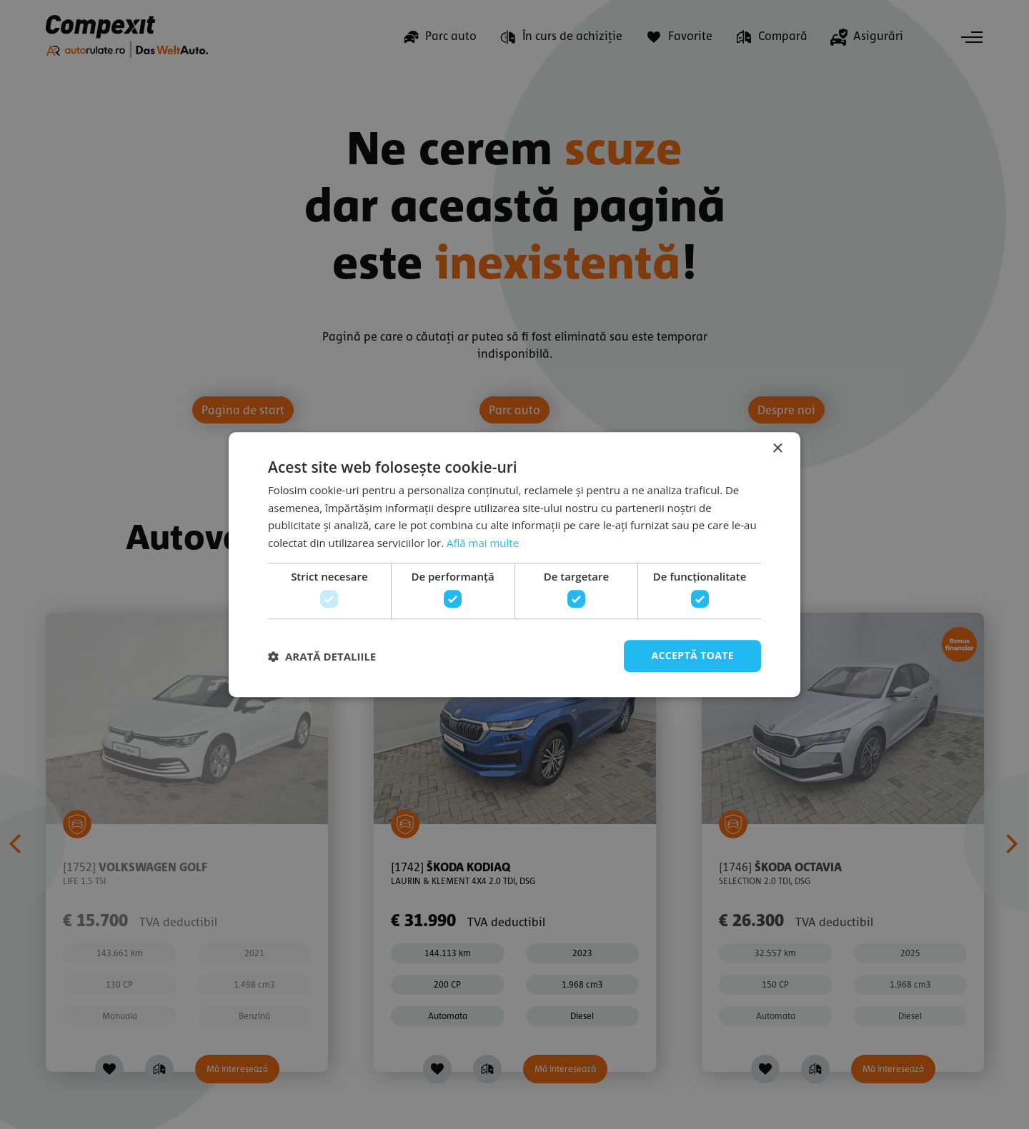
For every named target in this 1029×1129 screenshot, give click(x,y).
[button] (322, 656)
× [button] (777, 448)
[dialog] (514, 564)
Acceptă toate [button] (692, 656)
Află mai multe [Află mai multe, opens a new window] (483, 543)
